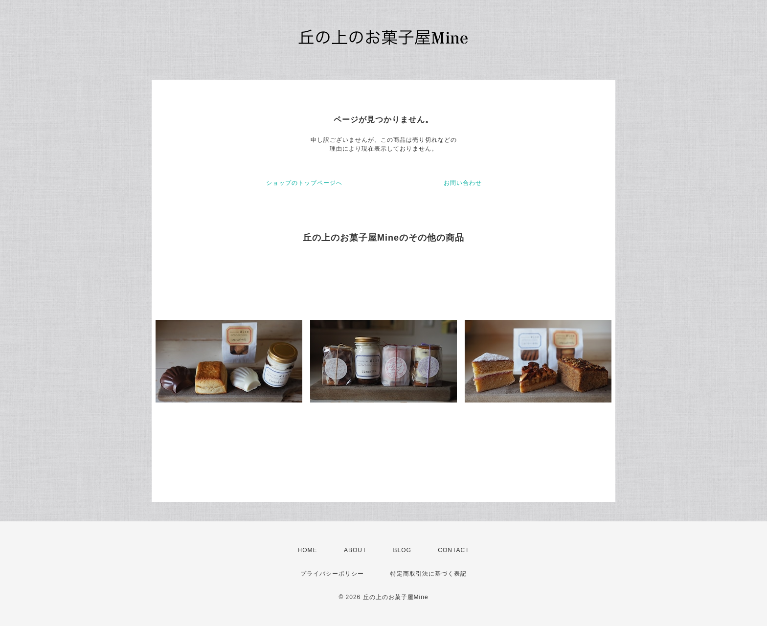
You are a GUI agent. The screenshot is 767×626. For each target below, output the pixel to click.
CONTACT (453, 550)
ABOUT (355, 550)
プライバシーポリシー (332, 573)
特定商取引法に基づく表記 (428, 573)
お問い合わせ (463, 182)
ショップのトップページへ (304, 182)
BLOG (402, 550)
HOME (307, 550)
